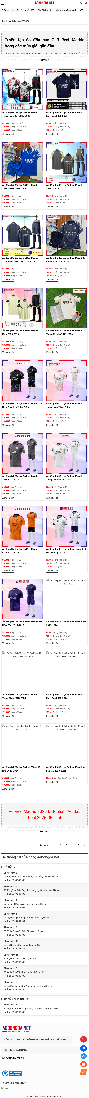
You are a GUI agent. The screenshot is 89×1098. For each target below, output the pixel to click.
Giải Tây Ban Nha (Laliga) (49, 10)
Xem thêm (44, 60)
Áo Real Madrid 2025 (73, 10)
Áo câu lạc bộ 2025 (25, 10)
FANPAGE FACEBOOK (13, 1078)
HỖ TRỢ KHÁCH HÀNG (15, 1045)
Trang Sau (84, 845)
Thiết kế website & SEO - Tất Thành (44, 1095)
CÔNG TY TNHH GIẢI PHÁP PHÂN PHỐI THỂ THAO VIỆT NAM (35, 1035)
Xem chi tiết (8, 134)
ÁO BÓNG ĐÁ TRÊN (12, 1054)
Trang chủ (7, 10)
